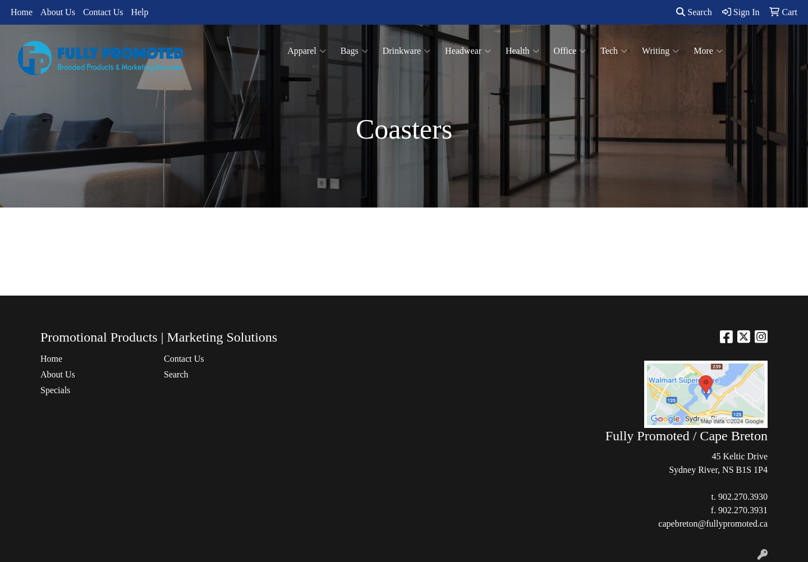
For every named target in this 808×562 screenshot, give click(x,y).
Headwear (468, 51)
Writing (660, 51)
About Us (57, 12)
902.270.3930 (743, 496)
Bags (354, 51)
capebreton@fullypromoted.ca (713, 523)
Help (139, 12)
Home (22, 12)
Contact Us (103, 12)
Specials (55, 390)
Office (570, 51)
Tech (613, 51)
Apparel (306, 51)
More (708, 51)
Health (522, 51)
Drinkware (406, 51)
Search (694, 12)
